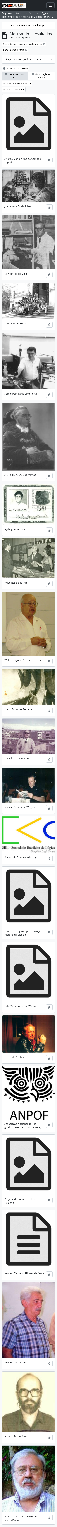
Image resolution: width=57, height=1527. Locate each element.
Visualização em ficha (15, 76)
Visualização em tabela (41, 76)
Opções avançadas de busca (24, 59)
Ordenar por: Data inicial (16, 83)
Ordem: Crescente (12, 89)
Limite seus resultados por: (29, 25)
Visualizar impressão (15, 68)
